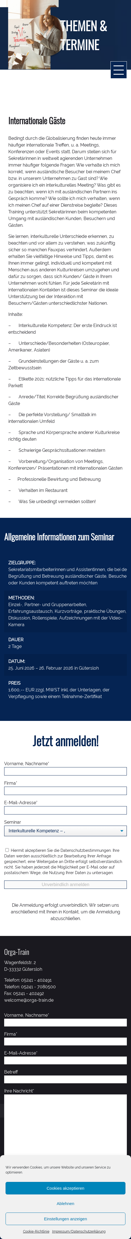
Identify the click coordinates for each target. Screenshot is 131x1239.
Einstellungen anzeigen (65, 1218)
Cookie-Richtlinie (36, 1231)
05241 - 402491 (36, 980)
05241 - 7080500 (38, 986)
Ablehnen (65, 1203)
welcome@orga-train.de (29, 1000)
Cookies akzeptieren (65, 1188)
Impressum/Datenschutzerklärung (78, 1231)
